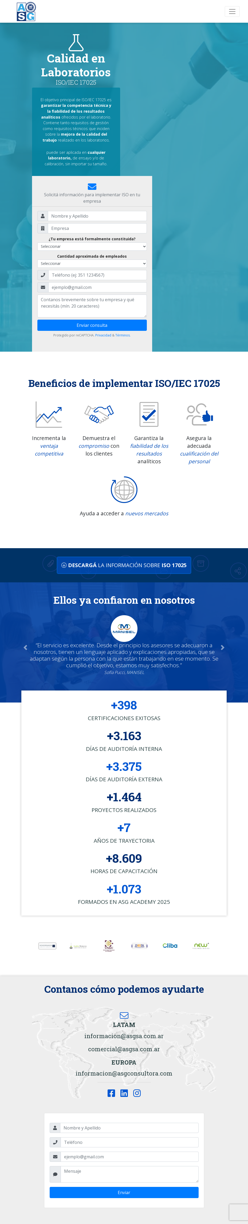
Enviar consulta (92, 325)
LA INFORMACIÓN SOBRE (124, 565)
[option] (47, 946)
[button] (25, 647)
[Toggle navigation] (232, 11)
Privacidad (103, 335)
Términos (122, 335)
